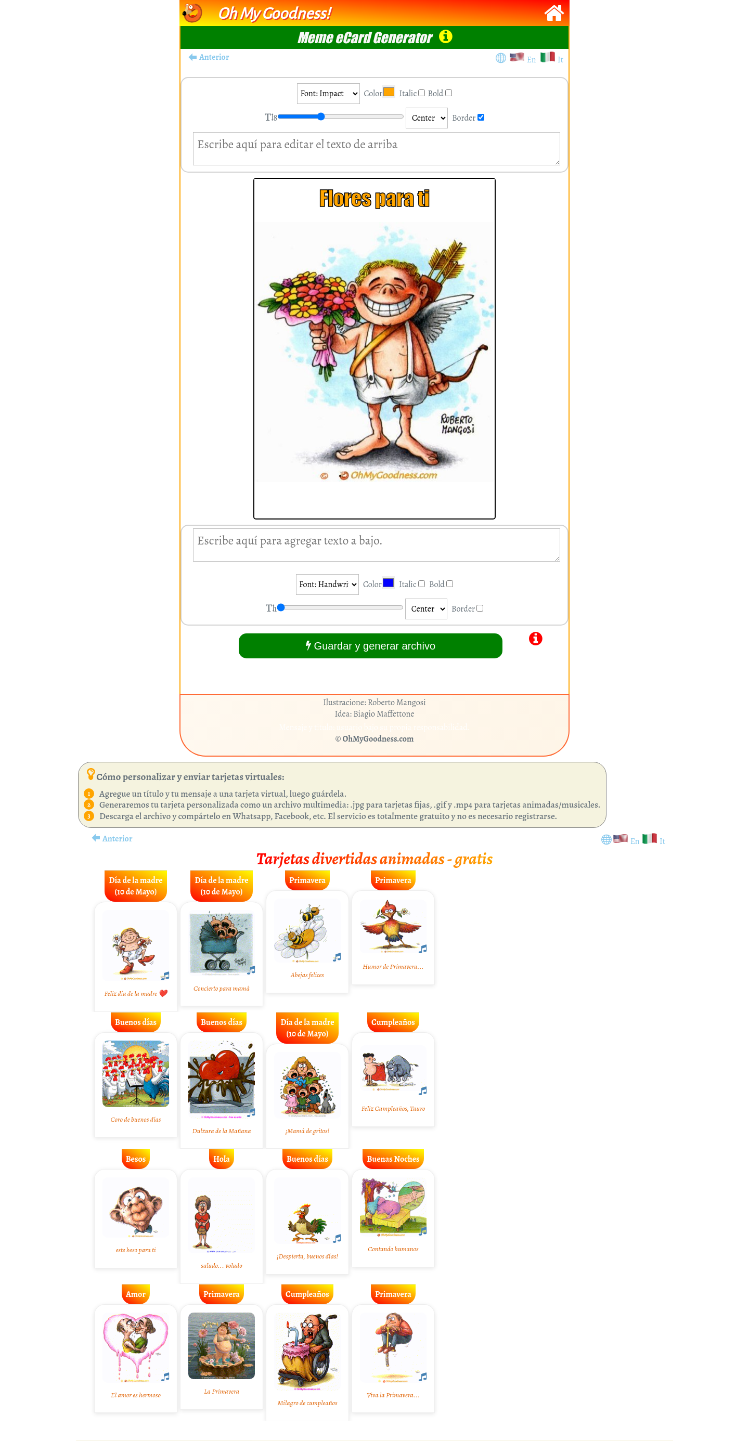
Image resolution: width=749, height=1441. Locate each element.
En (533, 60)
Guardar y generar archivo (370, 646)
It (560, 60)
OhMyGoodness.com (378, 739)
